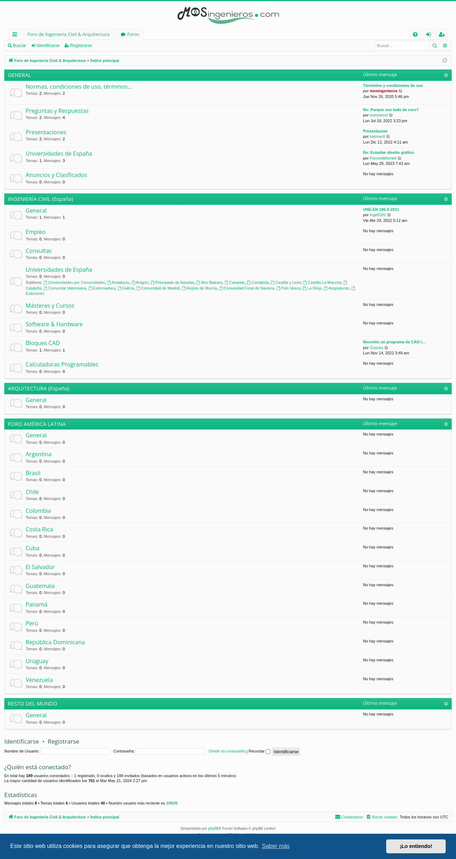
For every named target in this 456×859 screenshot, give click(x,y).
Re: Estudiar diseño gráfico (388, 152)
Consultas (39, 251)
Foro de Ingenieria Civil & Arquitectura (68, 34)
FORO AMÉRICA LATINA (37, 423)
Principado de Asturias (172, 282)
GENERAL (19, 74)
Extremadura (101, 288)
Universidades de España (59, 153)
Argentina (39, 454)
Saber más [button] (276, 846)
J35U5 (171, 803)
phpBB (213, 829)
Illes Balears (210, 282)
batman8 (377, 136)
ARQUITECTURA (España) (38, 388)
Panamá (36, 604)
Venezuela (39, 680)
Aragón (140, 282)
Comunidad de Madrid (158, 288)
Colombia (38, 511)
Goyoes (376, 347)
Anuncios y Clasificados (56, 175)
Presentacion (375, 131)
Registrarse (81, 45)
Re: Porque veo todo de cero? (391, 110)
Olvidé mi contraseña (226, 751)
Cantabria (258, 282)
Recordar (259, 751)
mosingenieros (384, 91)
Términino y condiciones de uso (393, 85)
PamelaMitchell (383, 158)
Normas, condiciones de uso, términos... (79, 86)
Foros (133, 34)
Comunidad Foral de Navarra (246, 288)
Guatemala (40, 586)
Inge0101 (378, 215)
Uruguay (37, 661)
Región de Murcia (199, 288)
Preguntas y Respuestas (57, 111)
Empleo (36, 232)
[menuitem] (415, 34)
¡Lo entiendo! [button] (416, 846)
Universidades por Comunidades (74, 282)
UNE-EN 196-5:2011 (381, 209)
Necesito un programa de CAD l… (394, 342)
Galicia (126, 288)
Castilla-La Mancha (322, 282)
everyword (379, 115)
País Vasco (288, 288)
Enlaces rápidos (16, 35)
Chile (32, 492)
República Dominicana (55, 642)
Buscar (19, 45)
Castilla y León (286, 282)
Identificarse (48, 45)
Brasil (33, 473)
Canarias (234, 282)
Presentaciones (46, 132)
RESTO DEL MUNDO (32, 703)
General (36, 210)
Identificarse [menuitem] (430, 35)
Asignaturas (336, 288)
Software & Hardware (54, 324)
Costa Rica (39, 529)
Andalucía (118, 282)
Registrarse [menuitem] (443, 35)
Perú (32, 623)
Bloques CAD (43, 343)
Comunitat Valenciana (64, 288)
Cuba (33, 548)
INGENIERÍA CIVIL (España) (40, 198)
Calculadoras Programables (62, 364)
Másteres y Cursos (50, 305)
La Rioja (312, 288)
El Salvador (40, 567)
